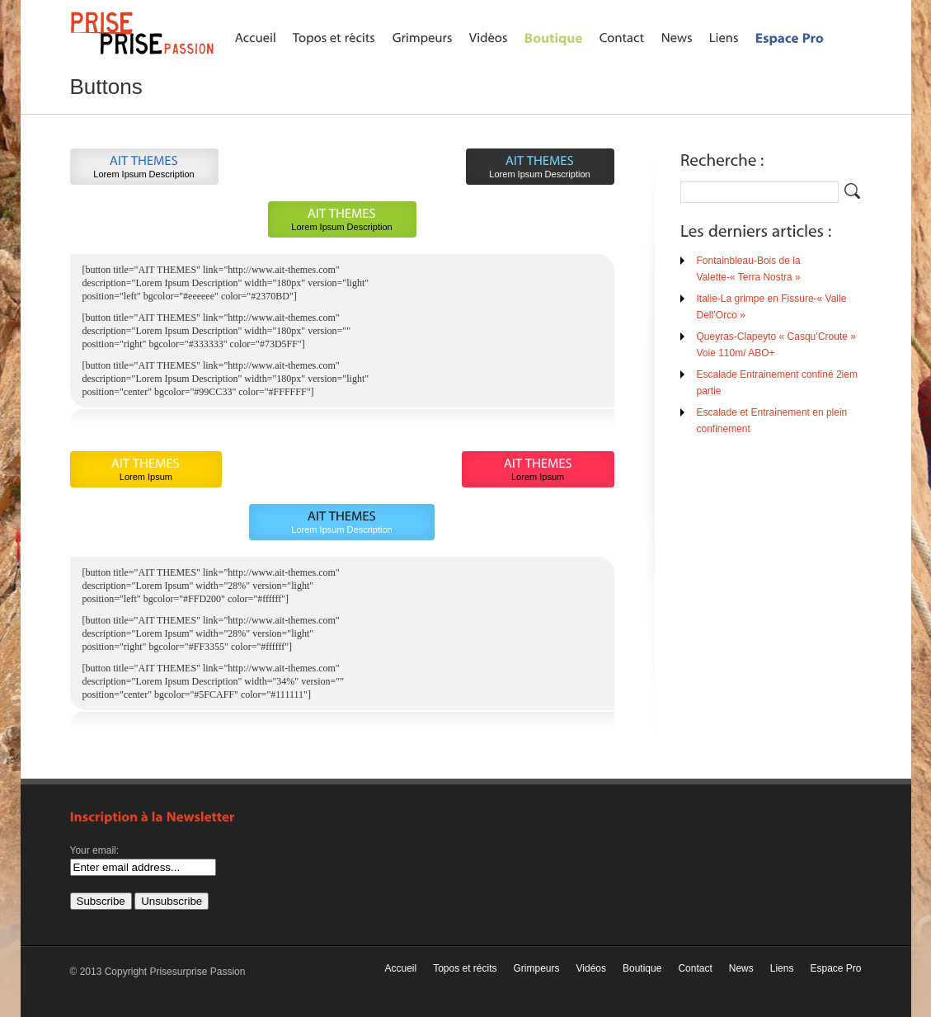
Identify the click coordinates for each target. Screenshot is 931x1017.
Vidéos (591, 968)
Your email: (95, 850)
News (741, 968)
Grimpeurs (537, 968)
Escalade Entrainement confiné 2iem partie (777, 383)
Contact (695, 968)
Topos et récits (464, 968)
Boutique (642, 968)
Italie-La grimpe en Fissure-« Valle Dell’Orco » (772, 307)
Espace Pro (835, 968)
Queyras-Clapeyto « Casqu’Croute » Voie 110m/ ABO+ (776, 345)
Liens (782, 968)
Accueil (400, 968)
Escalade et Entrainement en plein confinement (772, 421)
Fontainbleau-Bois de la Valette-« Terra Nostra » (749, 269)
